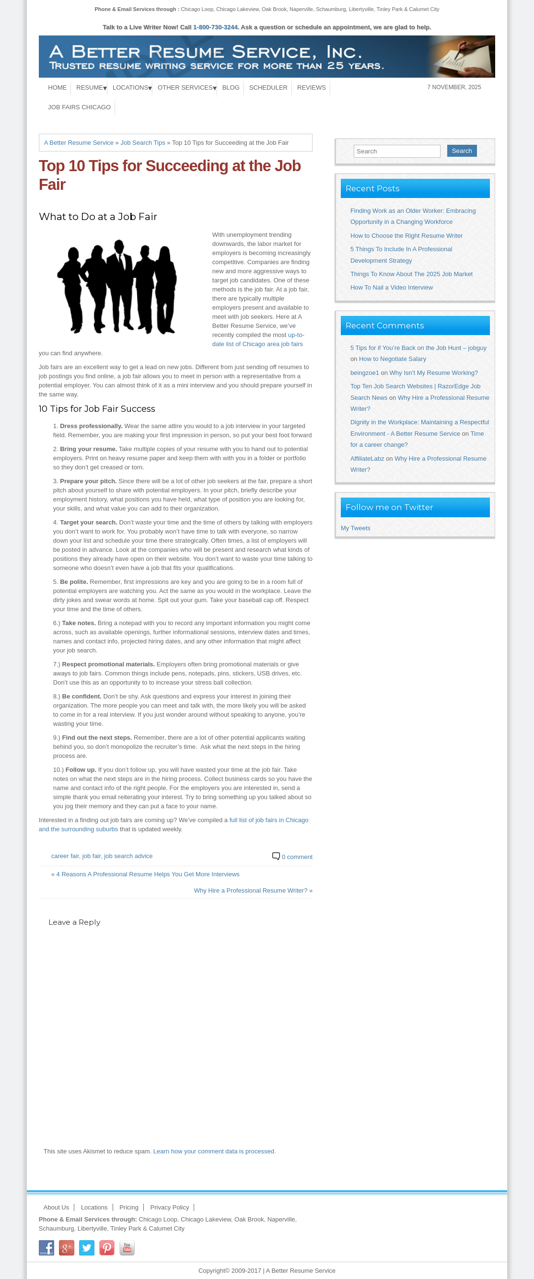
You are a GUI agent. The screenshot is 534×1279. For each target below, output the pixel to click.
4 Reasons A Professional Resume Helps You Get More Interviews (148, 874)
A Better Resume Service (79, 142)
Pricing (129, 1207)
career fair (65, 856)
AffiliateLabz (367, 458)
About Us (56, 1207)
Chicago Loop (197, 9)
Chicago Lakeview (237, 9)
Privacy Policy (170, 1207)
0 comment (297, 856)
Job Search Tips (142, 142)
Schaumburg (331, 9)
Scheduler (268, 87)
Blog (231, 87)
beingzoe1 (364, 372)
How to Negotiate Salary (392, 358)
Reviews (311, 87)
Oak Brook (274, 9)
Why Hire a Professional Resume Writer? (251, 890)
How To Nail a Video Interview (391, 287)
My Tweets (356, 528)
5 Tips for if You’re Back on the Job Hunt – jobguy (418, 347)
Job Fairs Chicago (79, 107)
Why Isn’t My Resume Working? (434, 372)
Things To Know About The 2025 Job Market (411, 274)
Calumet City (424, 9)
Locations (130, 87)
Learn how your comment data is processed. (214, 1151)
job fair (91, 856)
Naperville (301, 9)
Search (462, 150)
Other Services (185, 87)
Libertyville (361, 9)
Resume (89, 87)
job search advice (128, 856)
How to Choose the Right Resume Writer (406, 235)
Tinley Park (390, 9)
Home (57, 87)
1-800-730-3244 (215, 27)
